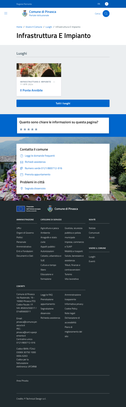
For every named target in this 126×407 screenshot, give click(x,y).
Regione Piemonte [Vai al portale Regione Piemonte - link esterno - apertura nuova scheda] (24, 3)
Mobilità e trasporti (74, 251)
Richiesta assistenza (50, 317)
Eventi (92, 261)
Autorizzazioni (47, 251)
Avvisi (91, 237)
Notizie (92, 228)
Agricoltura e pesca (50, 228)
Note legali (70, 313)
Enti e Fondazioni (24, 251)
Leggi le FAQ (47, 294)
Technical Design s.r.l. (36, 398)
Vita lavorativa (72, 279)
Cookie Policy (71, 308)
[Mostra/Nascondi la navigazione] (6, 13)
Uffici (18, 228)
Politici (19, 237)
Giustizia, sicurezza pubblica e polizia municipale (73, 232)
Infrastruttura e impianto (36, 81)
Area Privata (22, 380)
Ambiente (45, 232)
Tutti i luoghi (63, 103)
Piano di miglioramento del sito (73, 331)
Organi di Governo (25, 232)
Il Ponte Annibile (31, 90)
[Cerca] (106, 13)
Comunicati (94, 232)
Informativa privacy (74, 304)
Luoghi (92, 256)
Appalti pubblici (48, 246)
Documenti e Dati (24, 255)
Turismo (68, 274)
